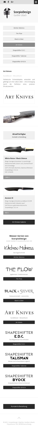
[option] (19, 117)
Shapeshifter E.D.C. (19, 50)
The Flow (19, 33)
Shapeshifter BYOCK (19, 62)
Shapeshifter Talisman (19, 56)
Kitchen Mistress (19, 28)
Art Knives (19, 45)
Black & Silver (19, 39)
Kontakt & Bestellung (19, 137)
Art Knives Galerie (19, 222)
